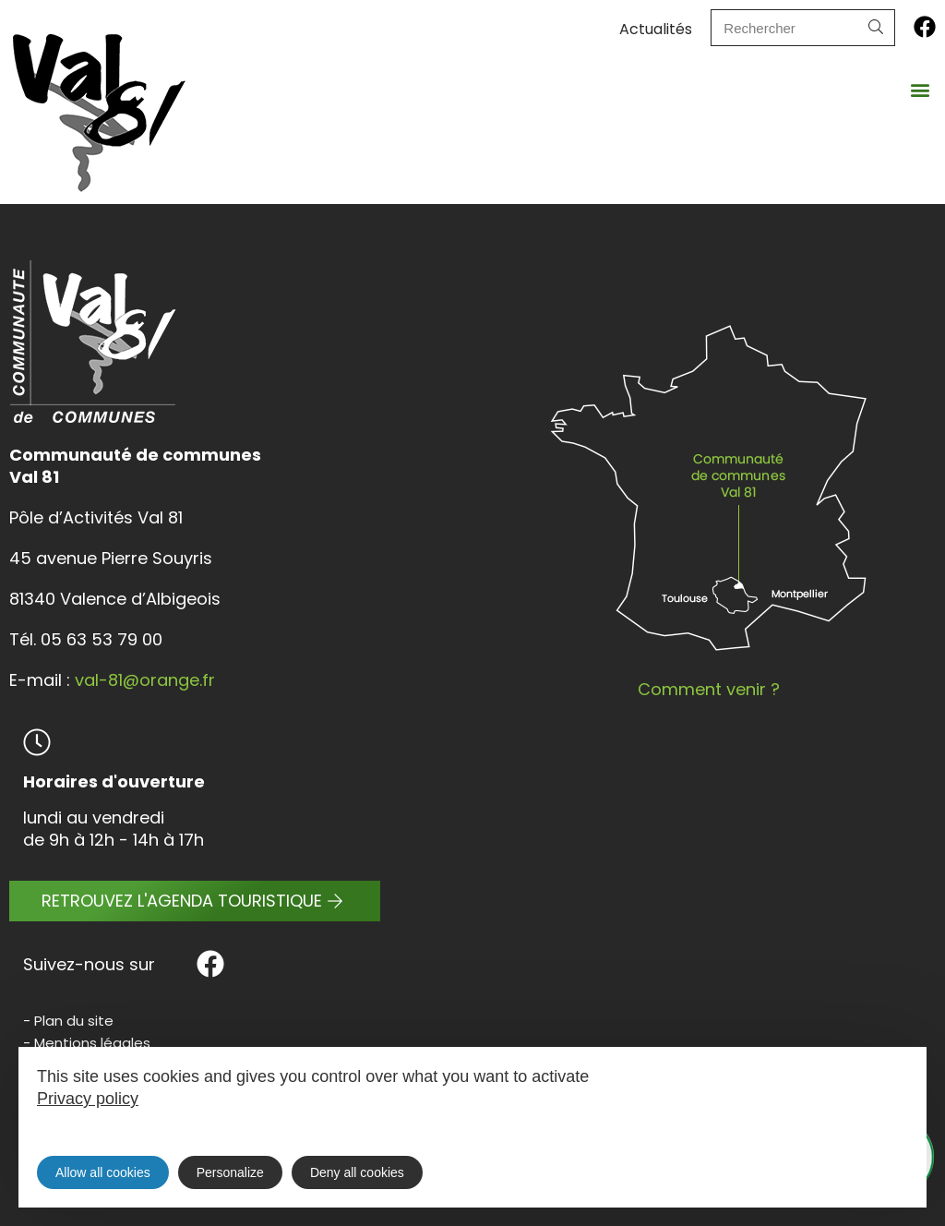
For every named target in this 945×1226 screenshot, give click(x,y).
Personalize (230, 1172)
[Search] (875, 27)
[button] (920, 89)
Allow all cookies (102, 1172)
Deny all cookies (357, 1172)
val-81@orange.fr (145, 679)
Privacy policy (87, 1098)
